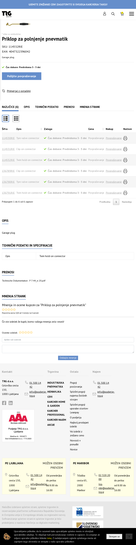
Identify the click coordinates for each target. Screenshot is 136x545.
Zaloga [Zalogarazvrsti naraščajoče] (48, 129)
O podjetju (76, 417)
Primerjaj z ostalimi (19, 91)
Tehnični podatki (47, 107)
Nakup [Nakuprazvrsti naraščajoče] (109, 129)
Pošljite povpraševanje (21, 76)
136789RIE (8, 170)
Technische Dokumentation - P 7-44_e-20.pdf (23, 280)
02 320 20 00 (104, 477)
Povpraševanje (114, 138)
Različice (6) (10, 107)
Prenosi (69, 107)
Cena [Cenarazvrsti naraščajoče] (91, 129)
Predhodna (105, 201)
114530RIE (8, 138)
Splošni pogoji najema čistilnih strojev (78, 395)
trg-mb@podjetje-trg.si (107, 488)
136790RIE (8, 181)
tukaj (49, 538)
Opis (27, 107)
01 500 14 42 (35, 384)
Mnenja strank (90, 107)
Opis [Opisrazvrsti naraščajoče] (18, 129)
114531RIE (8, 149)
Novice (73, 449)
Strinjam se (114, 536)
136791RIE (8, 192)
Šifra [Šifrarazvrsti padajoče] (4, 129)
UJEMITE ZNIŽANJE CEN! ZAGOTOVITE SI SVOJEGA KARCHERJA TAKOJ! (68, 4)
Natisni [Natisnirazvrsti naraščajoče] (127, 129)
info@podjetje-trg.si (38, 393)
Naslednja (127, 201)
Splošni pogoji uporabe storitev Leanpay (79, 408)
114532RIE (8, 160)
